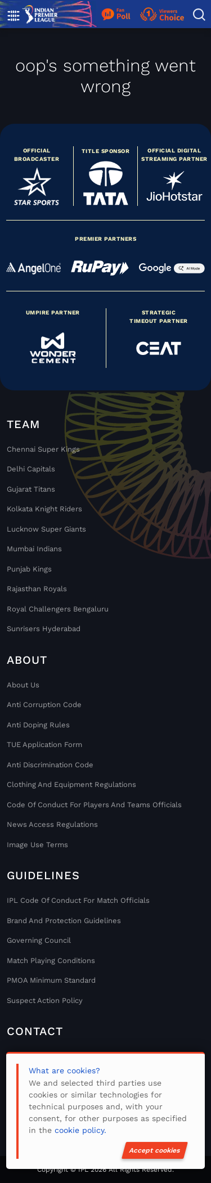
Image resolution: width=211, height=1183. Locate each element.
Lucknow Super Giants (46, 529)
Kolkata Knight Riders (44, 509)
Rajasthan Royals (37, 588)
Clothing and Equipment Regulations (71, 784)
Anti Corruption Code (44, 704)
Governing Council (39, 940)
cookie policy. (80, 1130)
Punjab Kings (29, 569)
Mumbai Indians (34, 549)
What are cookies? (64, 1070)
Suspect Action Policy (45, 1000)
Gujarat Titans (31, 489)
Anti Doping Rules (38, 725)
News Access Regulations (52, 824)
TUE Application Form (44, 744)
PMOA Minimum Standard (51, 980)
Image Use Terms (37, 844)
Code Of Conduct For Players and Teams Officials (94, 804)
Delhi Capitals (31, 469)
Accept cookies (154, 1150)
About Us (23, 685)
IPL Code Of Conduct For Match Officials (78, 900)
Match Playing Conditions (51, 960)
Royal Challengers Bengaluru (58, 609)
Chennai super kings (43, 449)
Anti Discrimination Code (50, 765)
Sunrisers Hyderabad (43, 628)
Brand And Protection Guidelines (64, 920)
